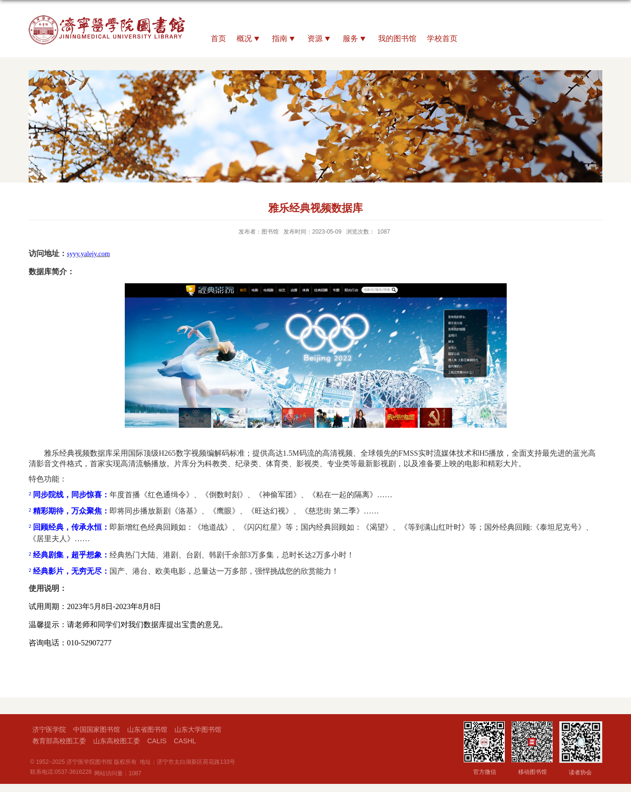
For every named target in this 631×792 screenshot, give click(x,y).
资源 (319, 39)
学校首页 (442, 38)
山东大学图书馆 (197, 729)
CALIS (156, 741)
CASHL (185, 741)
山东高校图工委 (116, 741)
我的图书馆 (397, 38)
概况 (249, 39)
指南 (284, 39)
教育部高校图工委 (59, 741)
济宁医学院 (49, 729)
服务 (355, 39)
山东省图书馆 (147, 729)
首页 (218, 38)
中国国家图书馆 (96, 729)
